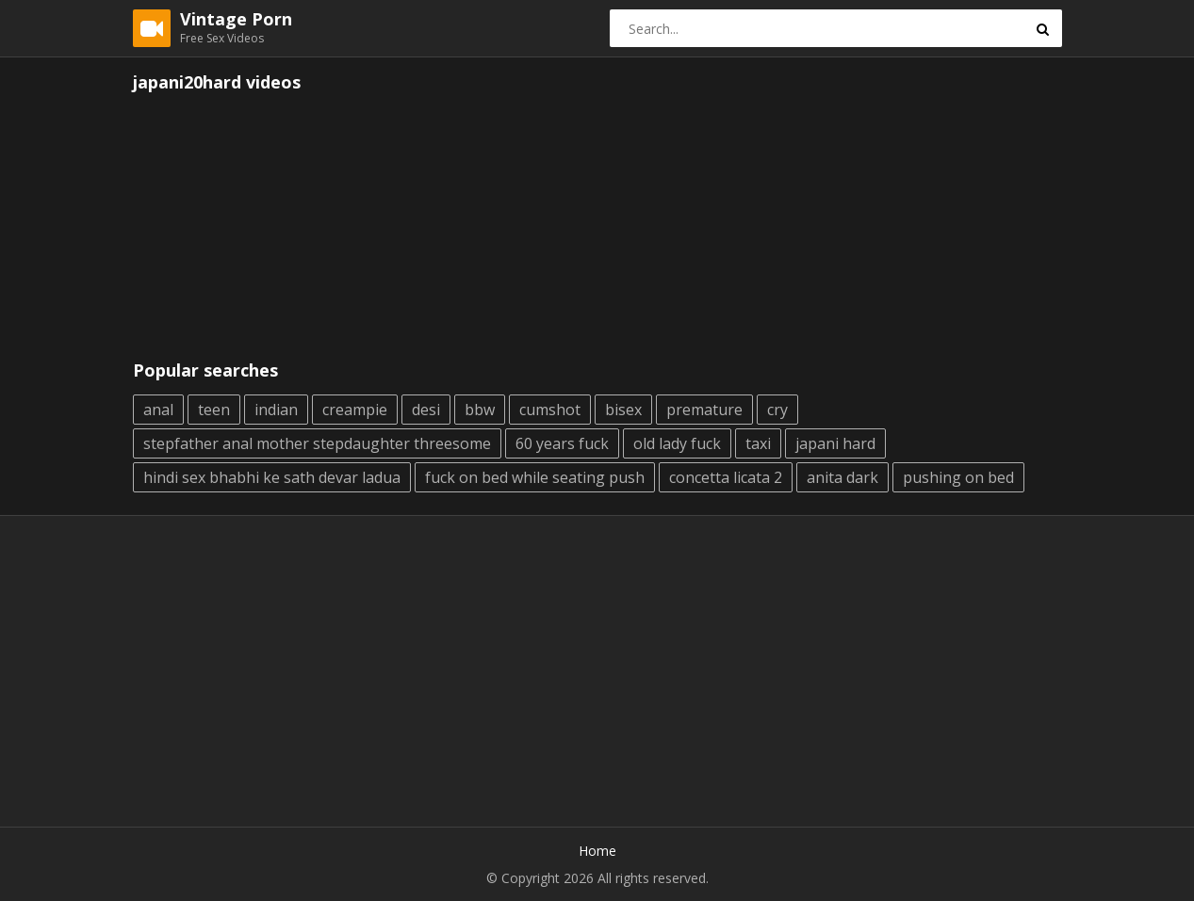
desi (426, 409)
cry (777, 409)
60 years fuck (562, 443)
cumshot (550, 409)
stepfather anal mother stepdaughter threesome (317, 443)
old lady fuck (677, 443)
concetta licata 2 (725, 477)
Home (597, 851)
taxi (758, 443)
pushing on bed (958, 477)
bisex (623, 409)
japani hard (835, 443)
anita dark (842, 477)
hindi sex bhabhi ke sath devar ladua (272, 477)
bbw (480, 409)
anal (158, 409)
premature (704, 409)
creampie (354, 409)
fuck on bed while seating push (535, 477)
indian (276, 409)
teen (214, 409)
